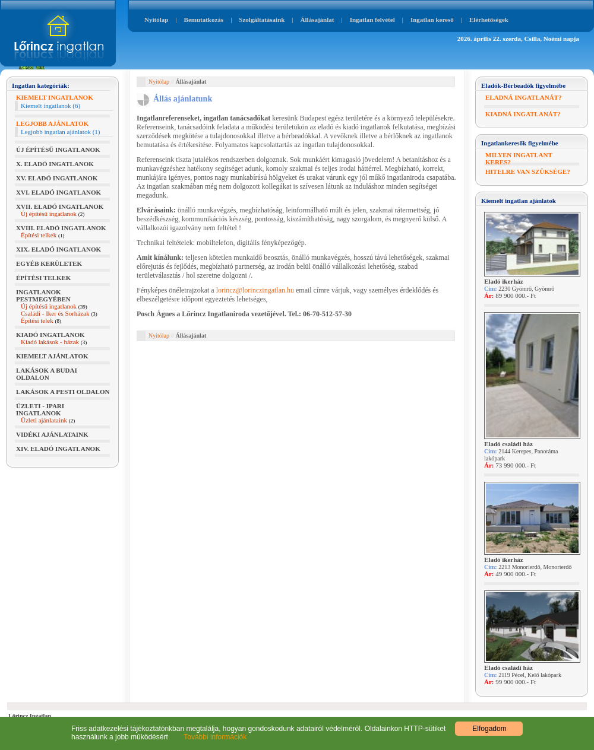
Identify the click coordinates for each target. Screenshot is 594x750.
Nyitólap (156, 19)
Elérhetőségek (488, 19)
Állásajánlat (317, 19)
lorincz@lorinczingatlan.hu (255, 290)
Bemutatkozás (204, 19)
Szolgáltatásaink (262, 19)
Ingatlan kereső (432, 19)
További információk (208, 737)
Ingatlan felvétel (372, 19)
